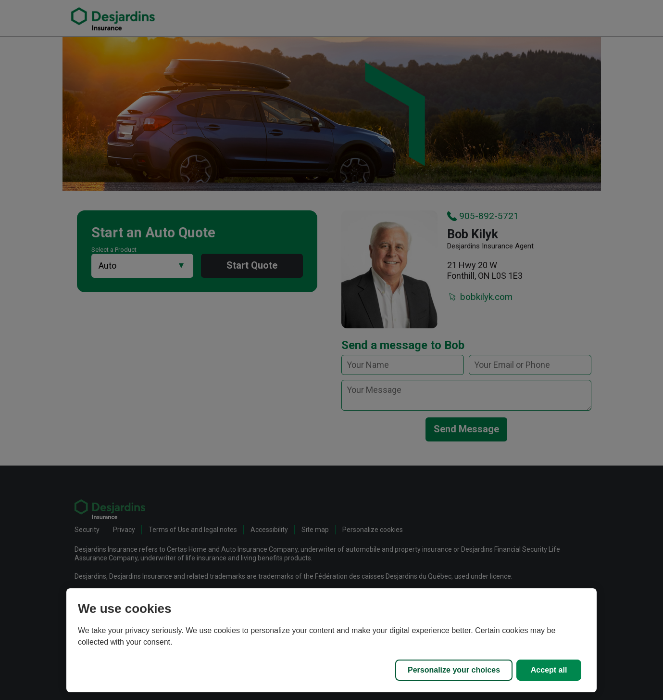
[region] (331, 640)
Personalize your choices (454, 670)
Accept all (549, 670)
